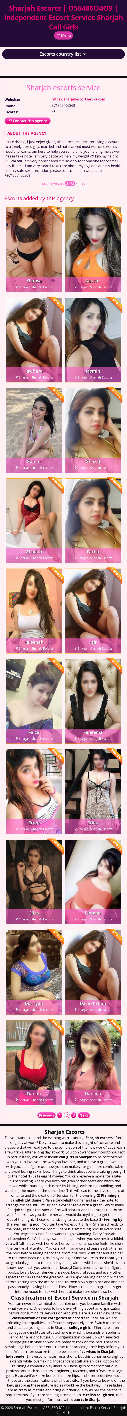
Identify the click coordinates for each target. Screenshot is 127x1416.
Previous (46, 1115)
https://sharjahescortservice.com (78, 99)
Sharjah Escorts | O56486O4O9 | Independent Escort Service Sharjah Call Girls (63, 17)
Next (84, 1115)
